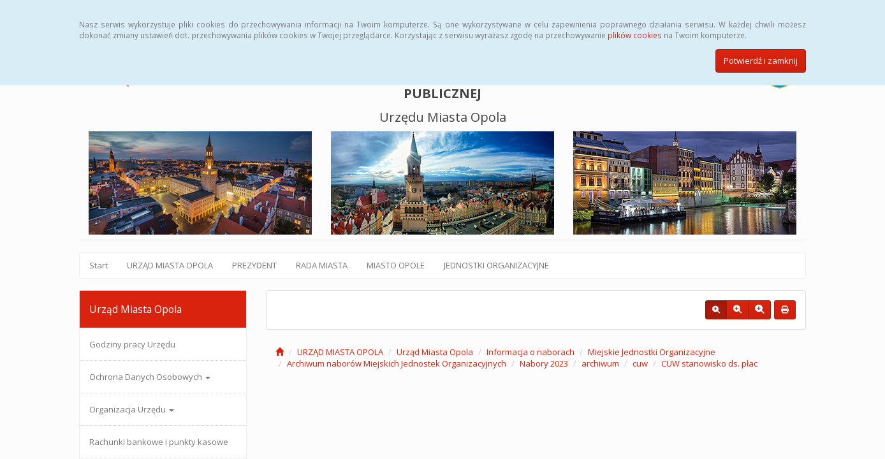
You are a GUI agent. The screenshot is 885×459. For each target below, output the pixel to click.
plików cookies (635, 35)
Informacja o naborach (530, 352)
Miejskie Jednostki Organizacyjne (651, 352)
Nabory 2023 (544, 363)
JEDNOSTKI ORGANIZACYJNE (496, 265)
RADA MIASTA (321, 265)
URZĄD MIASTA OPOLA (170, 265)
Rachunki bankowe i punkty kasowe (158, 442)
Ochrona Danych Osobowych (149, 376)
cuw (640, 363)
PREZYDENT (254, 265)
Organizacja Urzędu (131, 409)
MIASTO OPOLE (396, 265)
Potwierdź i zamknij (761, 60)
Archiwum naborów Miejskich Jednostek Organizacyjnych (396, 363)
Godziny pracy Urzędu (132, 344)
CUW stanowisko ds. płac (709, 363)
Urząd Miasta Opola (435, 352)
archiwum (600, 363)
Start (98, 265)
